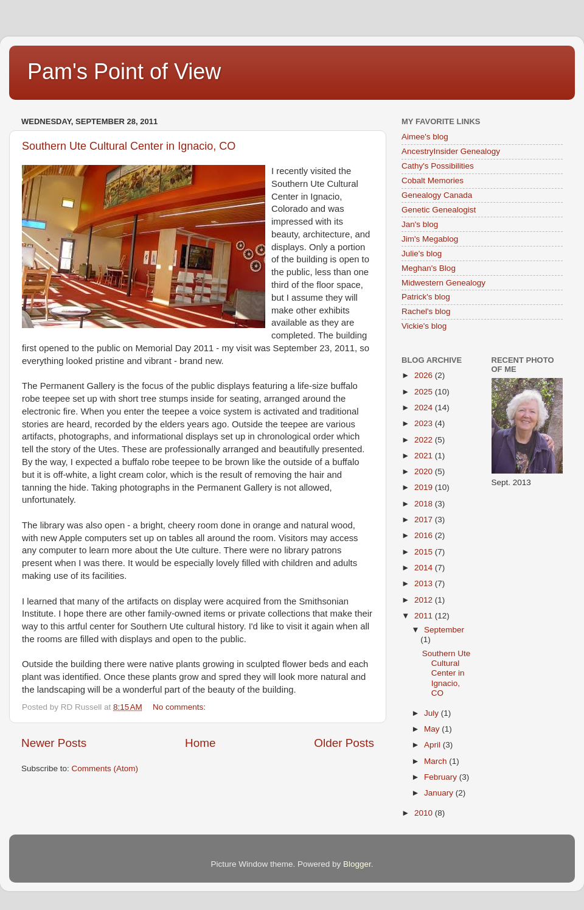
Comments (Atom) (105, 768)
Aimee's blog (424, 136)
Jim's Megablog (429, 238)
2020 (424, 471)
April (433, 744)
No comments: (180, 707)
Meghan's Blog (428, 268)
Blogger (357, 864)
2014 (424, 567)
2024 (424, 407)
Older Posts (344, 743)
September (444, 629)
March (436, 761)
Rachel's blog (426, 311)
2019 (424, 487)
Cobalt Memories (432, 180)
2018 (424, 503)
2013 (424, 583)
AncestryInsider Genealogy (450, 151)
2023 (424, 423)
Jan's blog (419, 224)
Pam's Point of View (124, 71)
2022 (424, 439)
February (441, 777)
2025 (424, 391)
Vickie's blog (424, 326)
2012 (424, 599)
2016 (424, 535)
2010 (424, 812)
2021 (424, 455)
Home (200, 743)
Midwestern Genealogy (443, 282)
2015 (424, 551)
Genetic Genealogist (438, 209)
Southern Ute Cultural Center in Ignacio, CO (128, 146)
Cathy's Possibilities (437, 165)
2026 (424, 375)
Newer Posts (53, 743)
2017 (424, 519)
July (432, 713)
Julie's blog (421, 253)
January (440, 792)
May (433, 728)
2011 (424, 615)
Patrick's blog (425, 296)
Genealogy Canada (436, 195)
